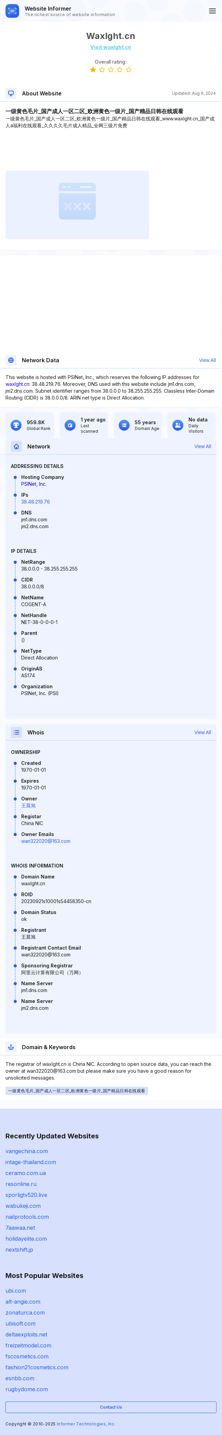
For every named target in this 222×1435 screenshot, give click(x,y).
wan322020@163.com (45, 841)
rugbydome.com (26, 1389)
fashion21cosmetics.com (36, 1367)
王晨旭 (28, 805)
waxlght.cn (17, 384)
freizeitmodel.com (28, 1345)
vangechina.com (26, 1151)
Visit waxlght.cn (110, 47)
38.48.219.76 (35, 502)
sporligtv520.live (26, 1194)
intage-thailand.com (30, 1162)
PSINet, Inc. (34, 484)
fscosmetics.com (27, 1356)
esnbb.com (19, 1378)
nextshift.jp (19, 1249)
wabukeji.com (23, 1205)
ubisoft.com (20, 1323)
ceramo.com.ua (25, 1173)
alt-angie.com (22, 1301)
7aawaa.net (20, 1227)
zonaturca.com (25, 1312)
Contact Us (111, 1407)
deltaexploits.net (26, 1334)
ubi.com (15, 1290)
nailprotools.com (27, 1216)
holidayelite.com (26, 1238)
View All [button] (207, 360)
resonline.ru (21, 1183)
